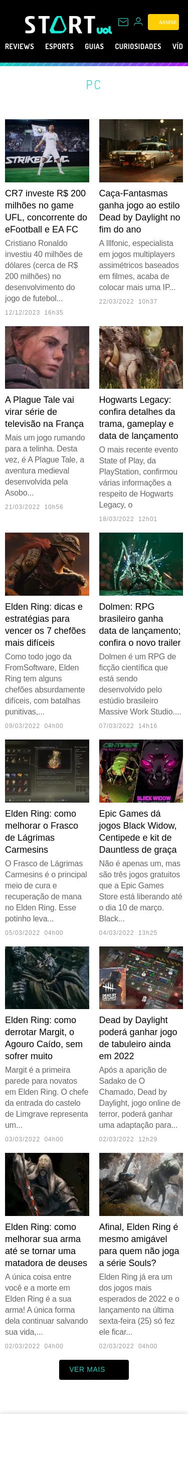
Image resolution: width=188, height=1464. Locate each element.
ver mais (94, 1370)
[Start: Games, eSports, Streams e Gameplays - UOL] (61, 24)
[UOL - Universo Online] (104, 30)
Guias (109, 47)
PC (94, 84)
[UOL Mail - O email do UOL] (123, 22)
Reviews (22, 47)
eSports (68, 47)
